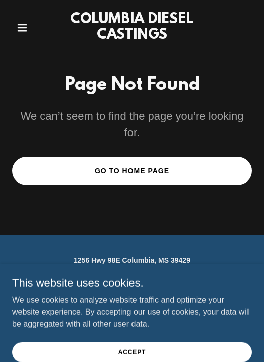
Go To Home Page (132, 171)
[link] (132, 36)
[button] (30, 28)
